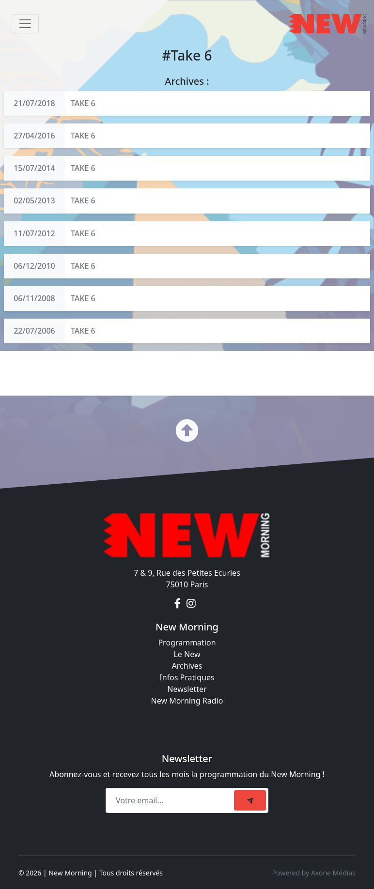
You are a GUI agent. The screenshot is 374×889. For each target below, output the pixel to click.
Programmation (187, 642)
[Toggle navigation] (25, 23)
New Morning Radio (187, 700)
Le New (186, 654)
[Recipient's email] (171, 800)
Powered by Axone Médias (314, 872)
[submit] (250, 800)
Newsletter (186, 689)
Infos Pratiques (187, 677)
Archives (186, 665)
